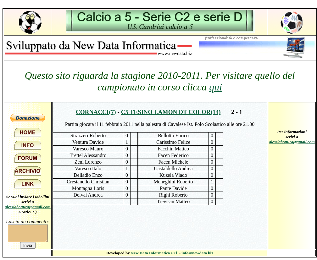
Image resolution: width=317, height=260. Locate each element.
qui (215, 87)
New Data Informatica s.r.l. (154, 253)
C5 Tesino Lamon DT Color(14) (171, 112)
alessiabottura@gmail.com (28, 206)
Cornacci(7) (96, 112)
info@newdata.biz (197, 253)
